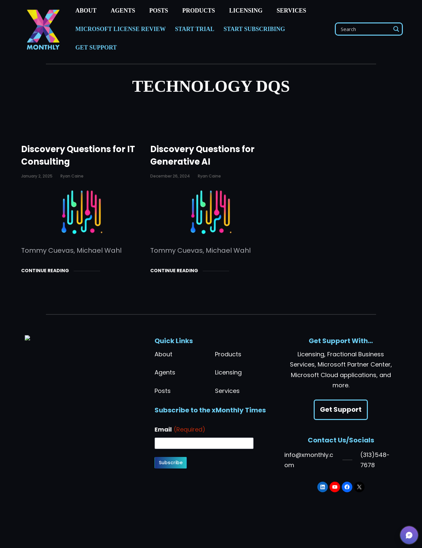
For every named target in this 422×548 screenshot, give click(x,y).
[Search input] (365, 29)
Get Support (341, 409)
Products (228, 354)
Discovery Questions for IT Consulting (78, 155)
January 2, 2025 (37, 176)
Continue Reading (45, 270)
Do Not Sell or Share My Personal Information (177, 533)
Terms (88, 533)
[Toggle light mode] (256, 533)
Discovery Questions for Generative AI (202, 155)
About (163, 354)
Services (227, 391)
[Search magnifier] (396, 29)
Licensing (228, 372)
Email (180, 429)
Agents (165, 372)
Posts (163, 391)
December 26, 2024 (170, 176)
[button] (409, 535)
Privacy (109, 533)
